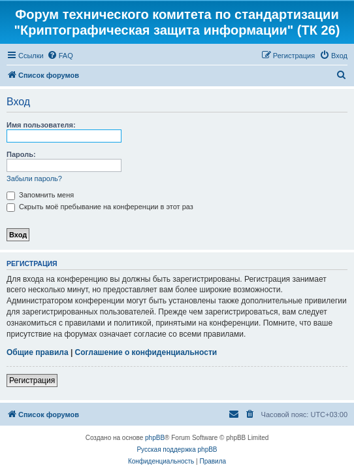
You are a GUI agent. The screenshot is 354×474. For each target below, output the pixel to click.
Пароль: (21, 154)
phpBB (155, 437)
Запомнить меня (40, 195)
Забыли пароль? (34, 178)
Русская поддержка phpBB (177, 449)
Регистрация (32, 380)
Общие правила (38, 352)
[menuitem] (60, 55)
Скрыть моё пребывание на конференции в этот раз (100, 207)
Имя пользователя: (41, 125)
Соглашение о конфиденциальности (146, 352)
